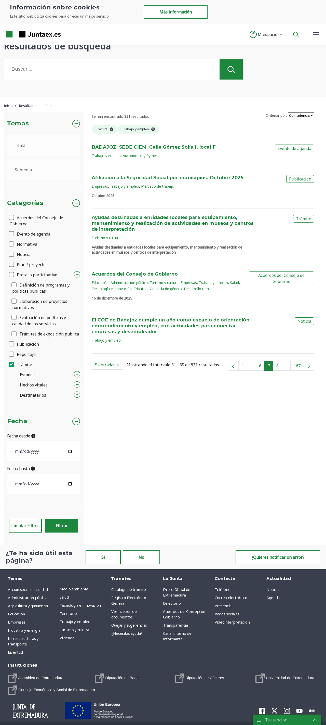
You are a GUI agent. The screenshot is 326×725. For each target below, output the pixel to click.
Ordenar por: (276, 115)
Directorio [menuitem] (172, 603)
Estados (27, 375)
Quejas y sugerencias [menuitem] (129, 625)
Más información (175, 12)
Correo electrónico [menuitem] (231, 597)
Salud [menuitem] (64, 597)
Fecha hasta (21, 468)
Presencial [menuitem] (224, 605)
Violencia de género (166, 288)
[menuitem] (35, 678)
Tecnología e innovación (112, 288)
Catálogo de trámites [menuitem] (129, 589)
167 (299, 367)
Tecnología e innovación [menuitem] (80, 605)
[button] (266, 34)
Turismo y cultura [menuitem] (74, 629)
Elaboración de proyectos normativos (39, 304)
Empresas (100, 186)
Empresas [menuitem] (16, 622)
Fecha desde (21, 436)
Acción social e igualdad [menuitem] (28, 589)
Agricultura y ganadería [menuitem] (28, 605)
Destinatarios (33, 395)
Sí (103, 557)
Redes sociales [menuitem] (227, 613)
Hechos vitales (34, 385)
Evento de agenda (30, 234)
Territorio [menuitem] (68, 613)
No (141, 557)
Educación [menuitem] (16, 613)
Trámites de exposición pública (45, 334)
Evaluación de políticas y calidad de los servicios (39, 321)
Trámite (21, 364)
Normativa (23, 244)
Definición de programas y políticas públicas (41, 288)
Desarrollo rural (197, 288)
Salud (234, 282)
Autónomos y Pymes (140, 155)
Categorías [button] (25, 203)
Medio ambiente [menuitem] (74, 588)
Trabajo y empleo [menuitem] (75, 621)
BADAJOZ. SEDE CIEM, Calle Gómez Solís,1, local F (154, 147)
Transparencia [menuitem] (175, 625)
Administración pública (129, 282)
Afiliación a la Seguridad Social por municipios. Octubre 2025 (168, 178)
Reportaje (23, 354)
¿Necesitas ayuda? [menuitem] (126, 633)
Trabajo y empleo (106, 155)
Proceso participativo (33, 275)
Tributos (140, 288)
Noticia (20, 254)
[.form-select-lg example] (43, 145)
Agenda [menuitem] (273, 597)
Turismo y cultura (106, 237)
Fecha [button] (17, 421)
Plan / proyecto (28, 264)
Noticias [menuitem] (273, 589)
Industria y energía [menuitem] (24, 630)
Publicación (24, 344)
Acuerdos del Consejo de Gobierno (36, 221)
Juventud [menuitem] (15, 652)
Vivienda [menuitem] (67, 637)
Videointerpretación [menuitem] (232, 622)
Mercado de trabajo (157, 186)
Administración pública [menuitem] (27, 597)
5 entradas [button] (109, 366)
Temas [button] (18, 124)
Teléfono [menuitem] (222, 589)
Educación (100, 282)
